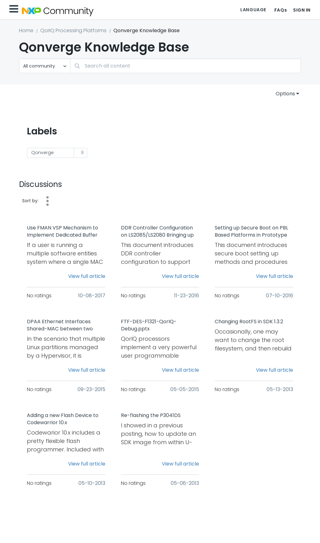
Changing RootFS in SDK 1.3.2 (249, 321)
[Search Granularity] (44, 66)
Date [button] (47, 201)
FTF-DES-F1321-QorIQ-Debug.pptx (149, 325)
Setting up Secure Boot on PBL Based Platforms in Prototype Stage (251, 231)
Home (26, 30)
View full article (86, 276)
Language (253, 10)
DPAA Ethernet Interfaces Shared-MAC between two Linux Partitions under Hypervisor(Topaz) (60, 325)
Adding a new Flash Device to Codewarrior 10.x (62, 419)
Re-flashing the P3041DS (151, 415)
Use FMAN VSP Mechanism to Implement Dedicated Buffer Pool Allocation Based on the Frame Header (62, 231)
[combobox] (185, 65)
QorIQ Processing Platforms (73, 30)
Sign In (302, 10)
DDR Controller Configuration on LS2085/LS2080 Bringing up (157, 231)
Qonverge (42, 152)
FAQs (280, 10)
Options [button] (285, 93)
